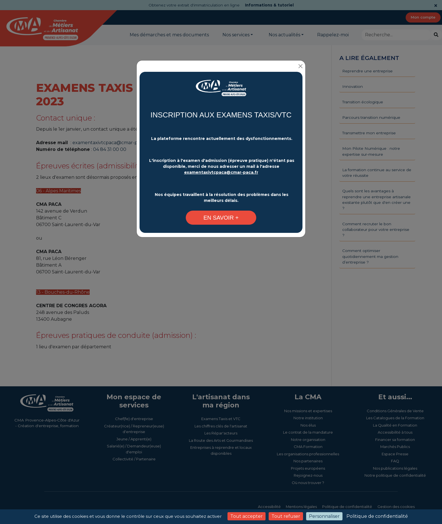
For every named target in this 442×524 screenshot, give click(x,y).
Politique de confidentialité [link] (377, 516)
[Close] (300, 66)
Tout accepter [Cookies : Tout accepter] (246, 516)
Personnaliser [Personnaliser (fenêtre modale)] (324, 516)
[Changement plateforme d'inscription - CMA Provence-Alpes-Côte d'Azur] (221, 91)
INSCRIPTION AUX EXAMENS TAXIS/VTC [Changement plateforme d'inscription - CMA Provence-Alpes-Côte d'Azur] (221, 115)
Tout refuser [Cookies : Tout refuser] (285, 516)
